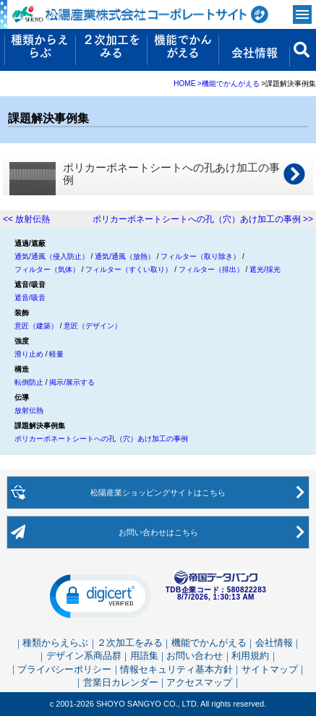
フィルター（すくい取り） (128, 269)
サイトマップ (270, 668)
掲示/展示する (72, 382)
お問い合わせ (158, 532)
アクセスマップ (199, 681)
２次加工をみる (130, 642)
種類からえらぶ (55, 642)
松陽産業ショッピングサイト (158, 492)
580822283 (247, 590)
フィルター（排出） (211, 269)
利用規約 (250, 655)
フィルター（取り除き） (200, 256)
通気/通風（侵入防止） (51, 256)
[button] (100, 595)
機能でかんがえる (209, 642)
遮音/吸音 (30, 298)
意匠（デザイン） (92, 326)
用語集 (144, 655)
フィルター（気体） (47, 269)
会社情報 (274, 642)
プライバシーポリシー (64, 668)
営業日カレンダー (120, 681)
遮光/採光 (265, 269)
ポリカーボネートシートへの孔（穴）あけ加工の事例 (101, 439)
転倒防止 (28, 382)
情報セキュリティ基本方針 (176, 668)
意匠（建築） (36, 326)
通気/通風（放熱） (125, 256)
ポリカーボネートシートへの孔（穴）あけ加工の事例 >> (203, 219)
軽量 (56, 354)
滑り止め (28, 354)
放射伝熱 (28, 410)
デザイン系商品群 (83, 655)
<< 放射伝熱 (26, 219)
